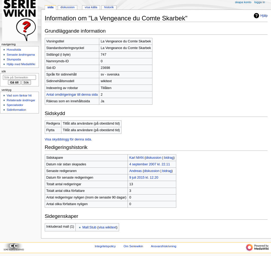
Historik (109, 7)
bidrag (168, 158)
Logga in (259, 2)
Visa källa (91, 7)
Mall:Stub (89, 227)
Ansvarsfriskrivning (163, 246)
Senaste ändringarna (21, 54)
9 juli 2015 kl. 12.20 (143, 177)
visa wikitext (107, 227)
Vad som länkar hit (19, 95)
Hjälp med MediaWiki (21, 64)
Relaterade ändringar (21, 100)
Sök (4, 71)
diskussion (153, 158)
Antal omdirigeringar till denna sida (72, 94)
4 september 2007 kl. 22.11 (149, 164)
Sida (50, 7)
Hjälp (260, 15)
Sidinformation (16, 109)
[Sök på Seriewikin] (19, 77)
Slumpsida (14, 59)
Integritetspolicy (105, 246)
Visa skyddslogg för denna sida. (68, 139)
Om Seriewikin (133, 246)
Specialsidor (15, 105)
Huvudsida (14, 49)
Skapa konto (243, 2)
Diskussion (67, 7)
